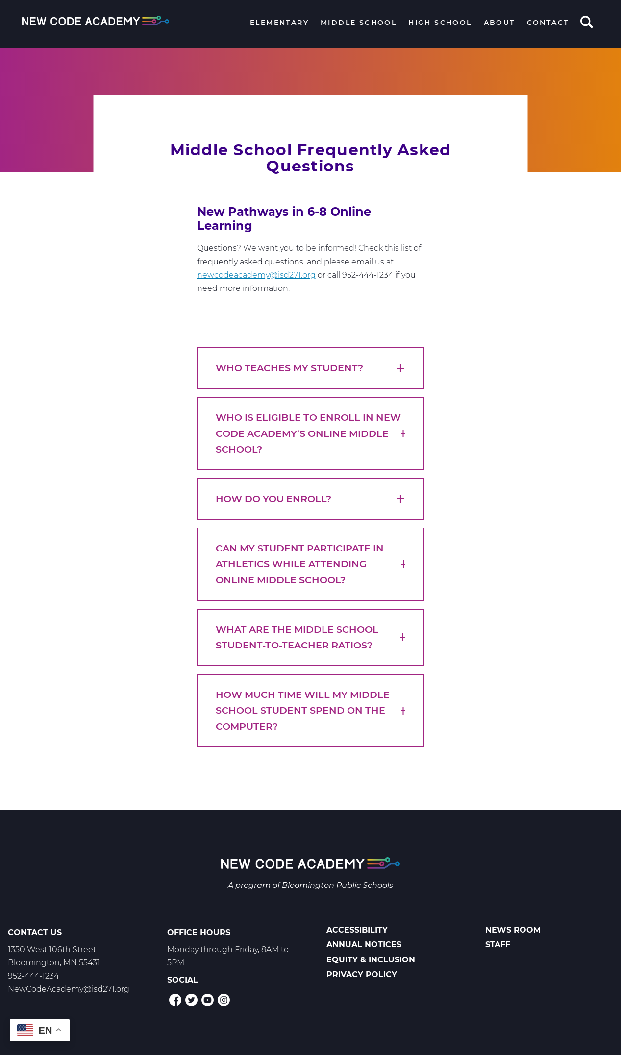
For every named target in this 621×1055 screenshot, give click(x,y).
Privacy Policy (361, 974)
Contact (548, 22)
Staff (497, 944)
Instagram (224, 1000)
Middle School (359, 22)
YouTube (207, 1000)
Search (586, 23)
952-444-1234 (33, 976)
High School (440, 22)
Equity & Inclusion (370, 959)
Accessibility (357, 930)
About (499, 22)
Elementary (279, 22)
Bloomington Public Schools (337, 885)
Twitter (191, 1000)
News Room (513, 930)
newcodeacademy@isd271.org (256, 275)
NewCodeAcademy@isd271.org (68, 989)
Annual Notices (363, 944)
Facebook (175, 1000)
